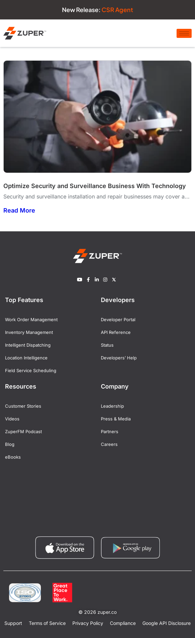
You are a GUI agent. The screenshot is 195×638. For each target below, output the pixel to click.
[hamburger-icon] (184, 33)
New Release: (97, 9)
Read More (19, 210)
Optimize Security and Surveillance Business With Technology (94, 185)
